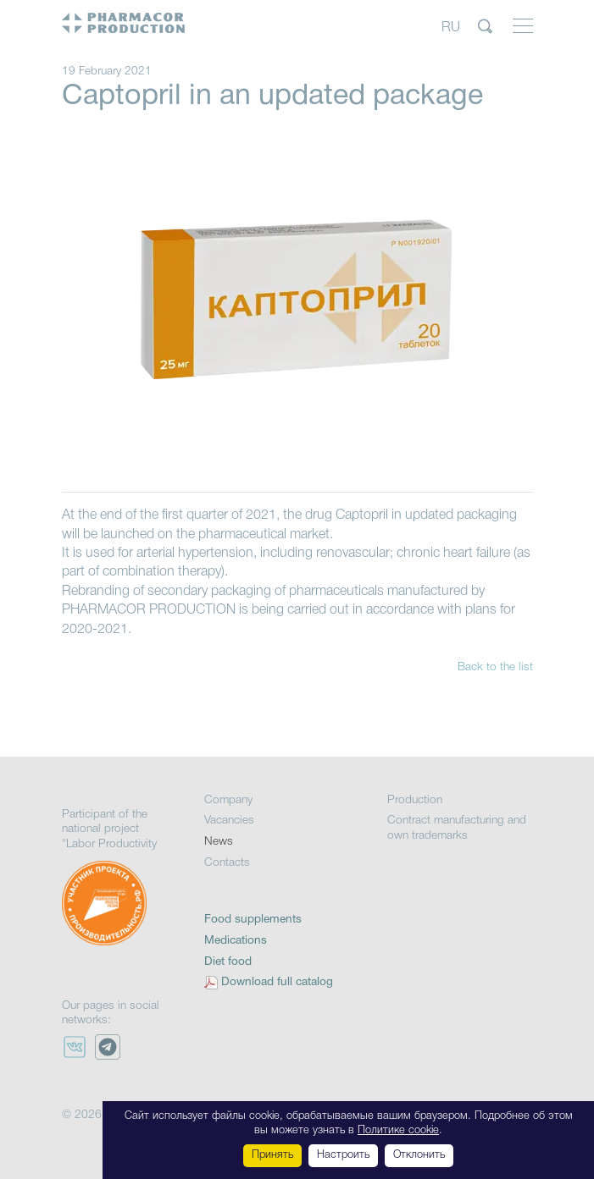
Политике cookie (398, 1130)
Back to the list (495, 667)
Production (414, 800)
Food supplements (253, 919)
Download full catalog (277, 982)
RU (450, 27)
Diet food (228, 961)
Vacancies (229, 820)
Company (228, 800)
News (218, 841)
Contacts (227, 862)
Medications (235, 940)
